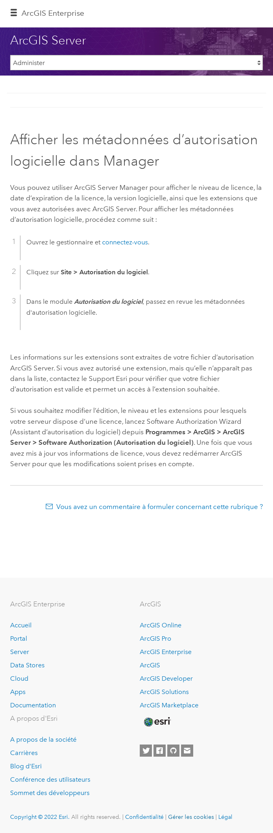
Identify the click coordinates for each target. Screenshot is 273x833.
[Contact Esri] (187, 751)
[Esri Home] (157, 722)
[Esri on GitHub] (173, 751)
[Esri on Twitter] (146, 751)
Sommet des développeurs (50, 793)
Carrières (24, 753)
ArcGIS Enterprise (166, 652)
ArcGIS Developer (166, 678)
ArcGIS (150, 665)
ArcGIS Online (160, 625)
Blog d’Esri (26, 766)
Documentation (33, 705)
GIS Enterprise (52, 13)
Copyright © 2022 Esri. (40, 817)
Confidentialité (144, 817)
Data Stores (27, 665)
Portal (18, 638)
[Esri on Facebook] (160, 751)
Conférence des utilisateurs (50, 779)
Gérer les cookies (191, 817)
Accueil (21, 625)
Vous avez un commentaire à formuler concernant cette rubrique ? (159, 507)
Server (19, 652)
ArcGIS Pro (155, 638)
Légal (225, 817)
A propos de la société (43, 739)
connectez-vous (125, 242)
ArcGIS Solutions (164, 692)
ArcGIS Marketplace (169, 705)
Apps (18, 692)
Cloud (19, 678)
